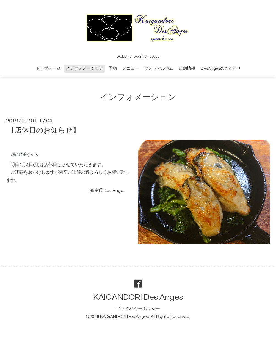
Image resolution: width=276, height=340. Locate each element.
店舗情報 (187, 68)
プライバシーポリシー (138, 308)
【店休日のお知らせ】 (43, 130)
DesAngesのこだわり (221, 68)
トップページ (48, 68)
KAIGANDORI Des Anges (138, 297)
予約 (113, 68)
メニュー (130, 68)
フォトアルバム (158, 68)
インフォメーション (84, 68)
